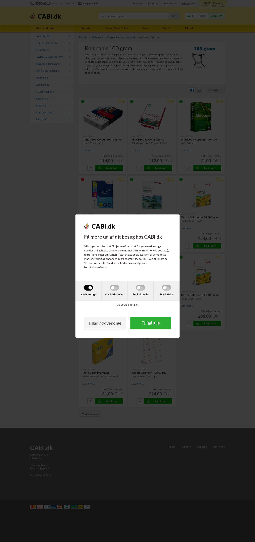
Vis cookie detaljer (127, 304)
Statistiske (166, 294)
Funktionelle (140, 294)
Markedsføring (114, 294)
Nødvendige (88, 294)
